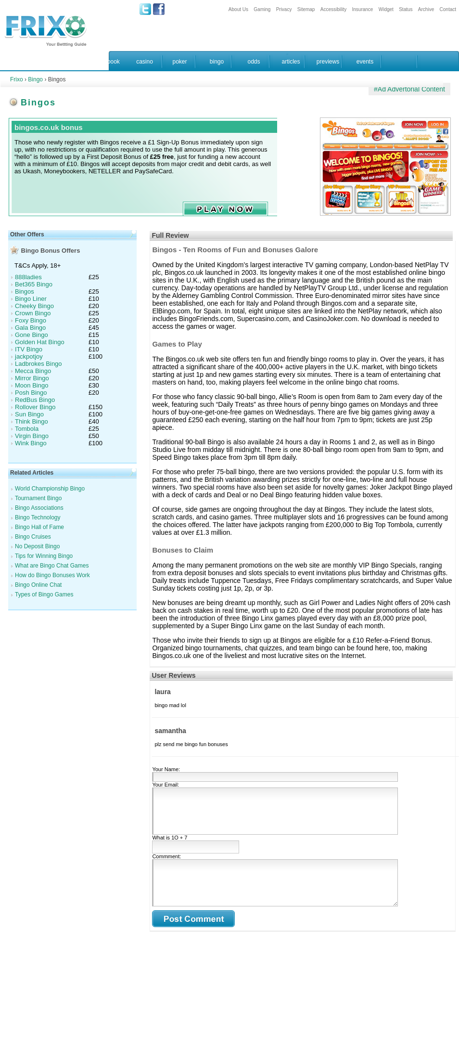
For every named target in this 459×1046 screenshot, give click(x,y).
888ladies (28, 277)
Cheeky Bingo (34, 306)
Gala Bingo (30, 327)
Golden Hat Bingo (39, 342)
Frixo (16, 79)
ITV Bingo (28, 349)
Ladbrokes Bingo (38, 363)
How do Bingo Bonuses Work (52, 575)
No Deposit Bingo (37, 546)
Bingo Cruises (33, 536)
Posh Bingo (31, 392)
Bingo (35, 79)
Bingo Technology (38, 517)
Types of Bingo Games (44, 594)
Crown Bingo (33, 313)
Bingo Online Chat (38, 584)
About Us (238, 9)
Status (405, 9)
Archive (426, 9)
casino (144, 61)
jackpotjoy (29, 356)
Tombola (26, 428)
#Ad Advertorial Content (409, 89)
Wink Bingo (31, 443)
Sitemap (306, 9)
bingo (217, 61)
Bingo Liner (31, 298)
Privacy (284, 9)
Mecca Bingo (33, 370)
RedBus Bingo (35, 399)
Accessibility (333, 9)
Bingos (24, 291)
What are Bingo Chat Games (52, 565)
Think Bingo (31, 421)
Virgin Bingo (32, 435)
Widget (386, 9)
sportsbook (105, 61)
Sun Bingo (29, 414)
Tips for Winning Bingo (44, 556)
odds (253, 61)
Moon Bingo (31, 385)
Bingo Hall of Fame (39, 527)
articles (290, 61)
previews (328, 61)
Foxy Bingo (30, 320)
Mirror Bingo (32, 378)
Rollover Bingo (35, 407)
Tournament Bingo (38, 498)
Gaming (262, 9)
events (365, 61)
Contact (448, 9)
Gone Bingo (31, 334)
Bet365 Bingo (33, 284)
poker (179, 61)
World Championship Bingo (50, 488)
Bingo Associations (39, 507)
